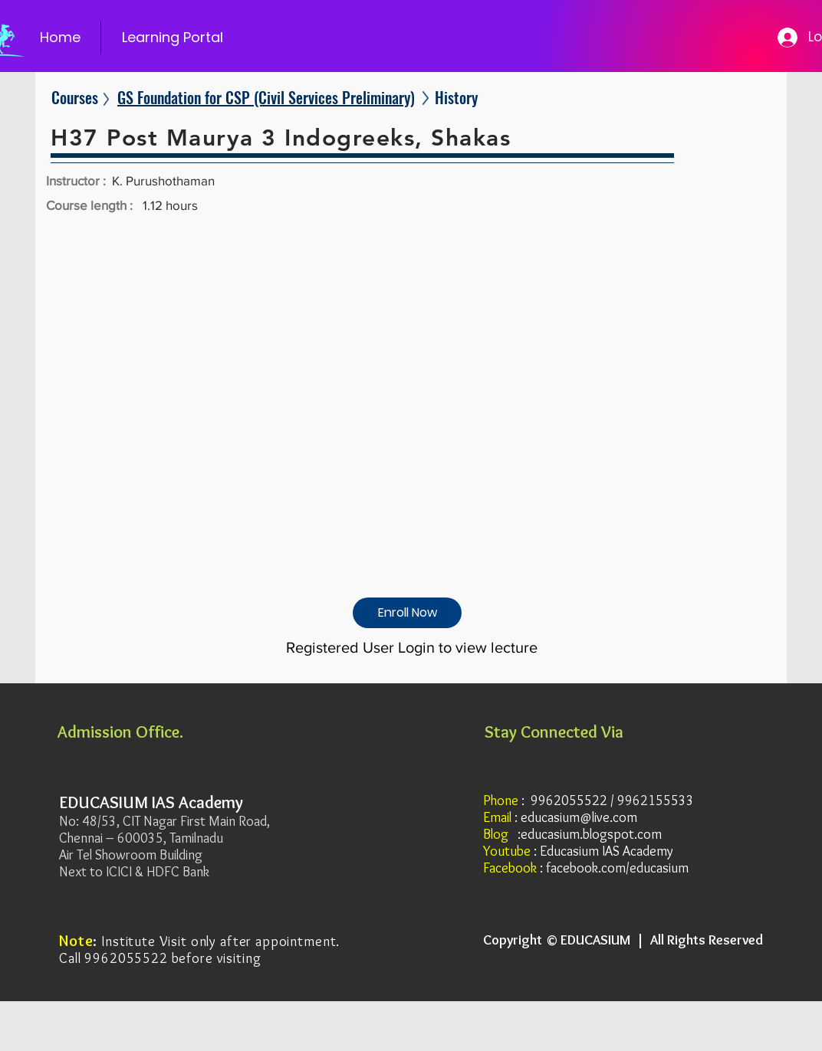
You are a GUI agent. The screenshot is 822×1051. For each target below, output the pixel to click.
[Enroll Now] (407, 613)
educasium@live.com (579, 817)
